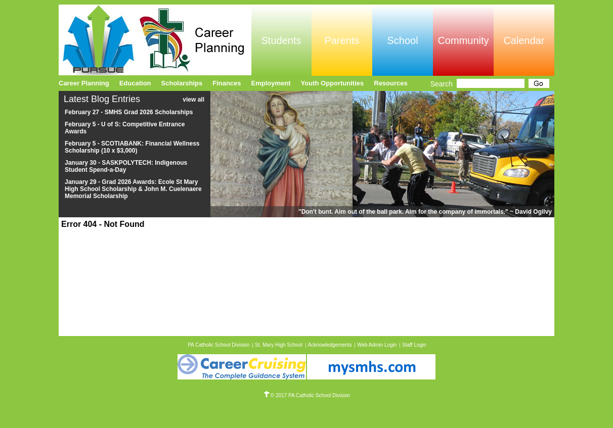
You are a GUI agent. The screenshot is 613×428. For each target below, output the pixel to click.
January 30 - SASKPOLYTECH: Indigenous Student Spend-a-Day (126, 166)
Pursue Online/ (155, 40)
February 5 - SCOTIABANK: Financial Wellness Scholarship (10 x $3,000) (132, 147)
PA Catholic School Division (218, 345)
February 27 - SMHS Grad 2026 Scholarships (129, 112)
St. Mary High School (278, 345)
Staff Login (414, 345)
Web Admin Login (377, 345)
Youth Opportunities (332, 83)
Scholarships (182, 83)
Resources (390, 83)
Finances (226, 83)
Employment (271, 83)
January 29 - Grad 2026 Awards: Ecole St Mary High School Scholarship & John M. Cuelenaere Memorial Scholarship (133, 189)
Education (135, 83)
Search (441, 84)
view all (193, 99)
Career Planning (84, 83)
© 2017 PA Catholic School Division (306, 395)
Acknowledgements (330, 345)
